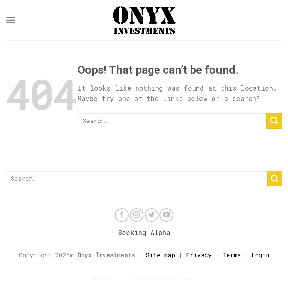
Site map (160, 255)
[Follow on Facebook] (121, 215)
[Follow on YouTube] (166, 215)
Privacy (199, 255)
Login (260, 255)
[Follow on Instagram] (136, 215)
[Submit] (274, 121)
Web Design (108, 278)
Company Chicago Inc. (165, 278)
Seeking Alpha (144, 232)
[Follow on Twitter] (151, 215)
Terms (232, 255)
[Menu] (11, 20)
